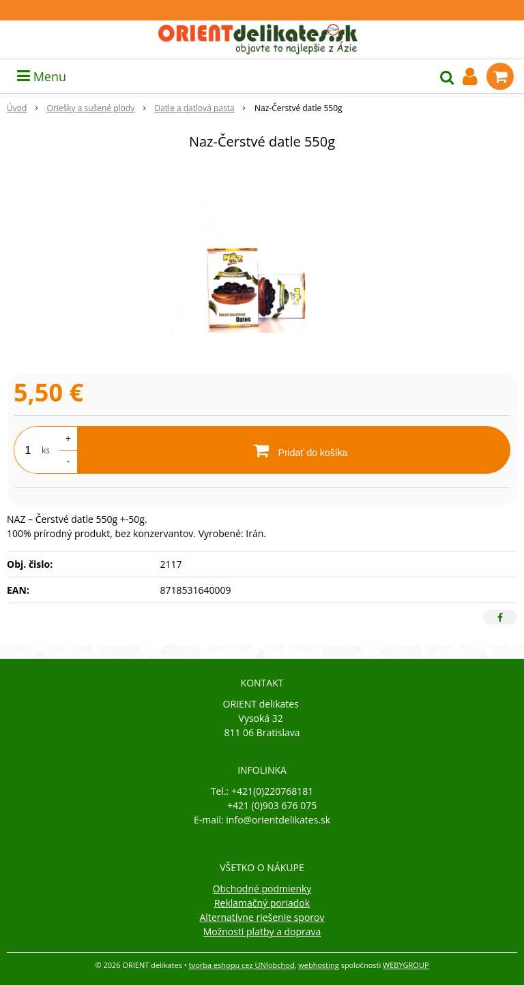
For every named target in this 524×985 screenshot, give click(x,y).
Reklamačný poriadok (262, 902)
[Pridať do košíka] (293, 450)
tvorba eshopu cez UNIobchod (242, 965)
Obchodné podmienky (262, 888)
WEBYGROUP (406, 965)
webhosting (318, 965)
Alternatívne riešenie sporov (262, 917)
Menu (41, 76)
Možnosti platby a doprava (262, 931)
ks (46, 450)
